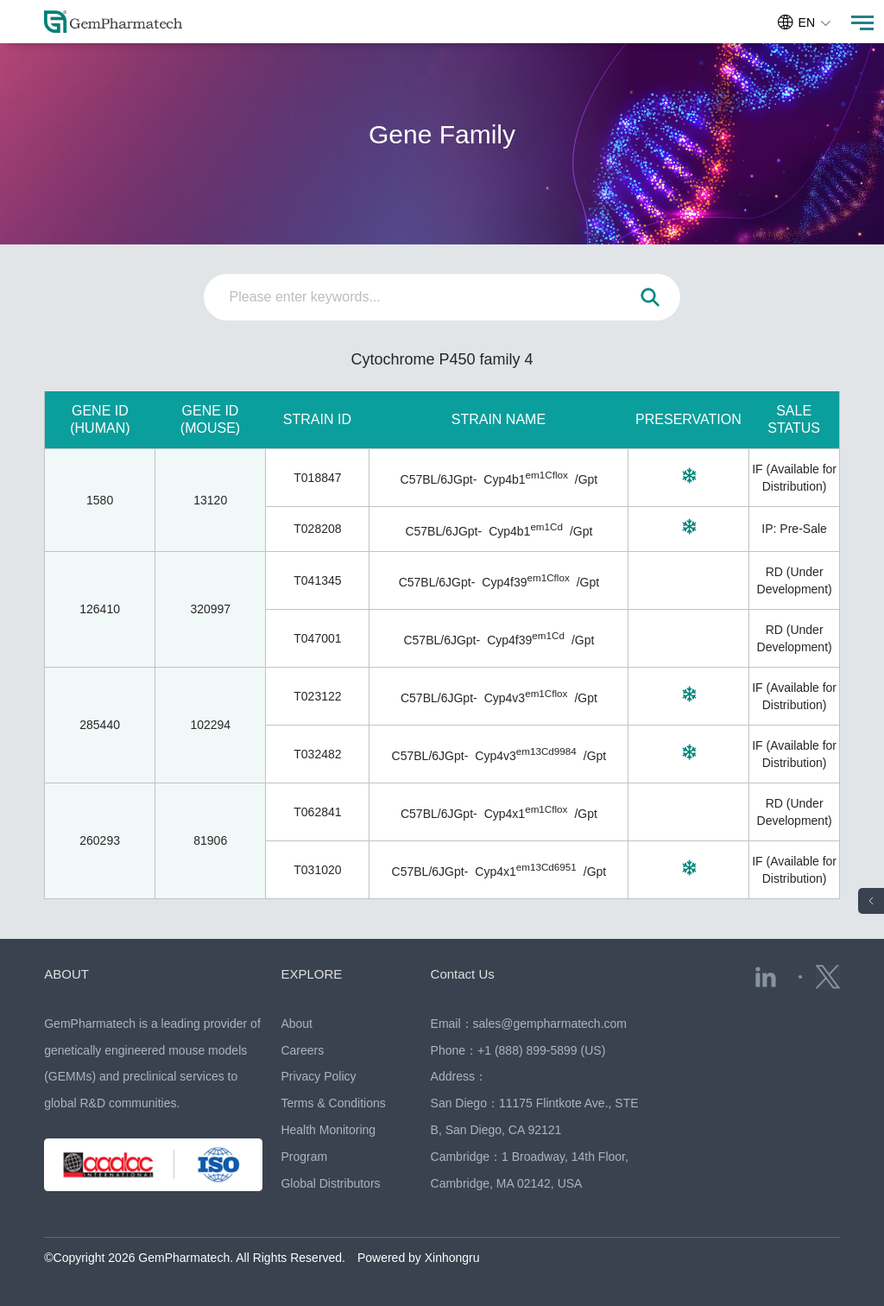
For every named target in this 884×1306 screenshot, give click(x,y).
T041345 (317, 580)
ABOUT (66, 974)
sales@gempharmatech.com (550, 1023)
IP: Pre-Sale (793, 529)
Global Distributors (330, 1183)
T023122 (317, 696)
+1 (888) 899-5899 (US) (541, 1050)
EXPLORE (311, 974)
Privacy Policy (318, 1076)
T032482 (317, 754)
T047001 (317, 638)
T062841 (317, 812)
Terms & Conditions (333, 1103)
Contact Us (463, 974)
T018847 (317, 478)
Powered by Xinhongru (418, 1258)
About (297, 1023)
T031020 (317, 870)
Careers (302, 1050)
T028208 (317, 529)
